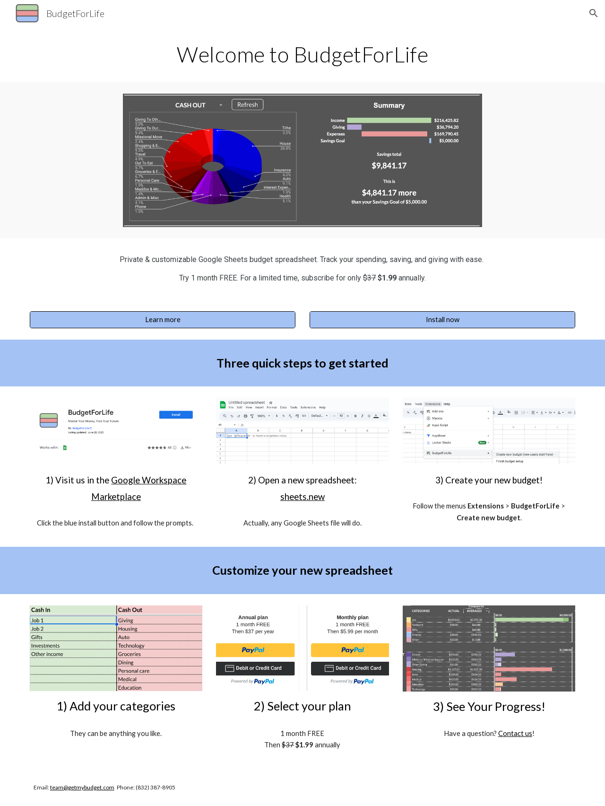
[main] (302, 54)
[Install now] (442, 319)
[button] (593, 13)
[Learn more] (162, 319)
